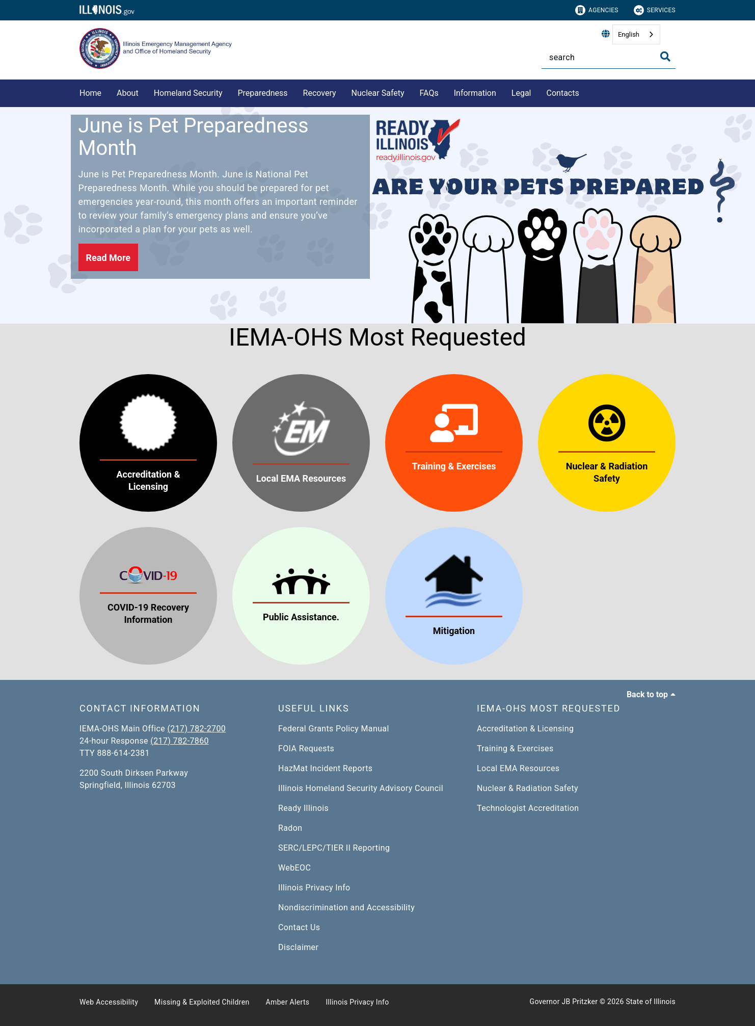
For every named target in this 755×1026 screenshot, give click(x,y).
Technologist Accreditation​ (528, 808)
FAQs (429, 93)
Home (90, 93)
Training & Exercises (515, 748)
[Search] (609, 57)
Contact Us (299, 927)
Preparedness (262, 93)
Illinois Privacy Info (314, 887)
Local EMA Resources (518, 768)
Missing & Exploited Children (201, 1002)
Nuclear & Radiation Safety (527, 788)
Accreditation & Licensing (525, 728)
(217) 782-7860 (179, 741)
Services (655, 10)
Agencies (596, 10)
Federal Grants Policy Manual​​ (333, 728)
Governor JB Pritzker (564, 1001)
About (128, 93)
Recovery (319, 93)
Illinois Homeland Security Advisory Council (360, 788)
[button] (108, 257)
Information (475, 93)
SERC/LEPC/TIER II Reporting (334, 848)
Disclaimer (298, 947)
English (628, 34)
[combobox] (636, 34)
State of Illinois (651, 1001)
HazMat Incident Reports (325, 768)
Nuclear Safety (378, 93)
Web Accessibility (108, 1002)
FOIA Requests (306, 748)
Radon (290, 828)
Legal (521, 93)
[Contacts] (587, 91)
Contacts (563, 93)
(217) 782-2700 (197, 728)
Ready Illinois (303, 808)
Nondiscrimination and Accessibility (346, 907)
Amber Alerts (288, 1002)
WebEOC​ (294, 868)
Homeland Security (188, 93)
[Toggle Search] (665, 56)
